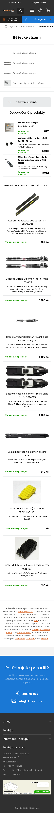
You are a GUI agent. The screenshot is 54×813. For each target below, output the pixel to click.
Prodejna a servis (14, 747)
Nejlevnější (8, 185)
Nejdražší (35, 185)
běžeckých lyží (25, 611)
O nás (6, 721)
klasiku (35, 629)
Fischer (44, 638)
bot (36, 620)
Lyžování (14, 27)
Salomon (30, 638)
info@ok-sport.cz (39, 3)
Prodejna (8, 730)
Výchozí (43, 185)
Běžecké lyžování (28, 27)
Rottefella (20, 638)
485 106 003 (15, 2)
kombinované (24, 632)
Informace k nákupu (16, 739)
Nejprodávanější (22, 185)
